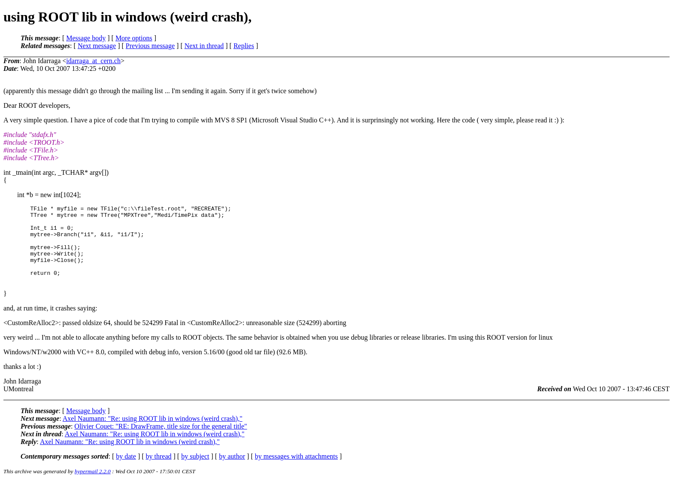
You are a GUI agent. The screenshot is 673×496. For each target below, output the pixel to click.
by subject (195, 470)
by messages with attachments (296, 470)
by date (126, 470)
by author (232, 470)
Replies (243, 45)
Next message (97, 45)
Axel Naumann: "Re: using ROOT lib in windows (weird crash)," (153, 432)
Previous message (150, 45)
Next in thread (204, 45)
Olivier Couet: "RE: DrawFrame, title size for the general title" (160, 440)
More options (133, 38)
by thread (159, 470)
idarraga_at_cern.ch (93, 60)
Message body (86, 38)
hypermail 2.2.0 (93, 485)
